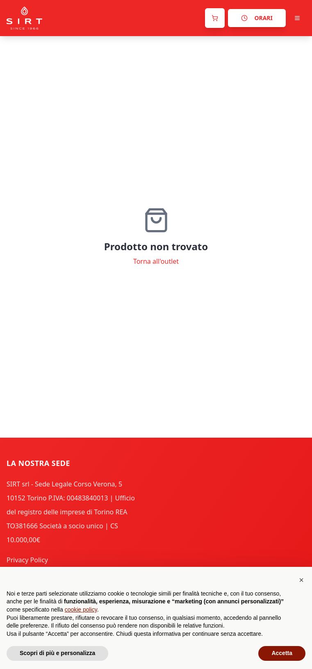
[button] (301, 580)
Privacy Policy (27, 559)
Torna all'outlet (156, 261)
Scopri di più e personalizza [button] (57, 653)
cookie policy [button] (81, 609)
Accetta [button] (281, 653)
